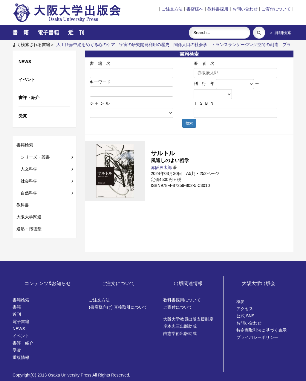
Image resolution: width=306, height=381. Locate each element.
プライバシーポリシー (257, 337)
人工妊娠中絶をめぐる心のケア (85, 44)
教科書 (22, 204)
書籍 (17, 307)
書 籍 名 (100, 63)
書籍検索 (24, 145)
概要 (240, 301)
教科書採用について (182, 300)
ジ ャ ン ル (100, 103)
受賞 (17, 350)
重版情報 (21, 357)
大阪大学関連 (29, 216)
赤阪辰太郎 (161, 167)
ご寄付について (276, 9)
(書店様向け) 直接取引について (118, 307)
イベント (21, 335)
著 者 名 (204, 63)
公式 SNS (245, 315)
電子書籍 (48, 33)
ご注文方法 (172, 9)
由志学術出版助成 (180, 333)
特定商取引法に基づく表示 (261, 330)
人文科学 (26, 169)
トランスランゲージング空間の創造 (244, 44)
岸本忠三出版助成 (180, 326)
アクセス (244, 308)
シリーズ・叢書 (33, 157)
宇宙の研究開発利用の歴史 (144, 44)
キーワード (100, 82)
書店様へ (194, 9)
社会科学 (26, 181)
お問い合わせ (245, 9)
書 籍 (21, 33)
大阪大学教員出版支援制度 (188, 319)
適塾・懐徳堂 (29, 228)
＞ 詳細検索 (280, 32)
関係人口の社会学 (190, 44)
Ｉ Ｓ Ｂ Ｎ (204, 103)
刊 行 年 (204, 83)
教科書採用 (217, 9)
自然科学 (26, 192)
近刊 (17, 314)
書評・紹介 (23, 343)
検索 (189, 123)
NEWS (19, 328)
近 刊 (76, 33)
